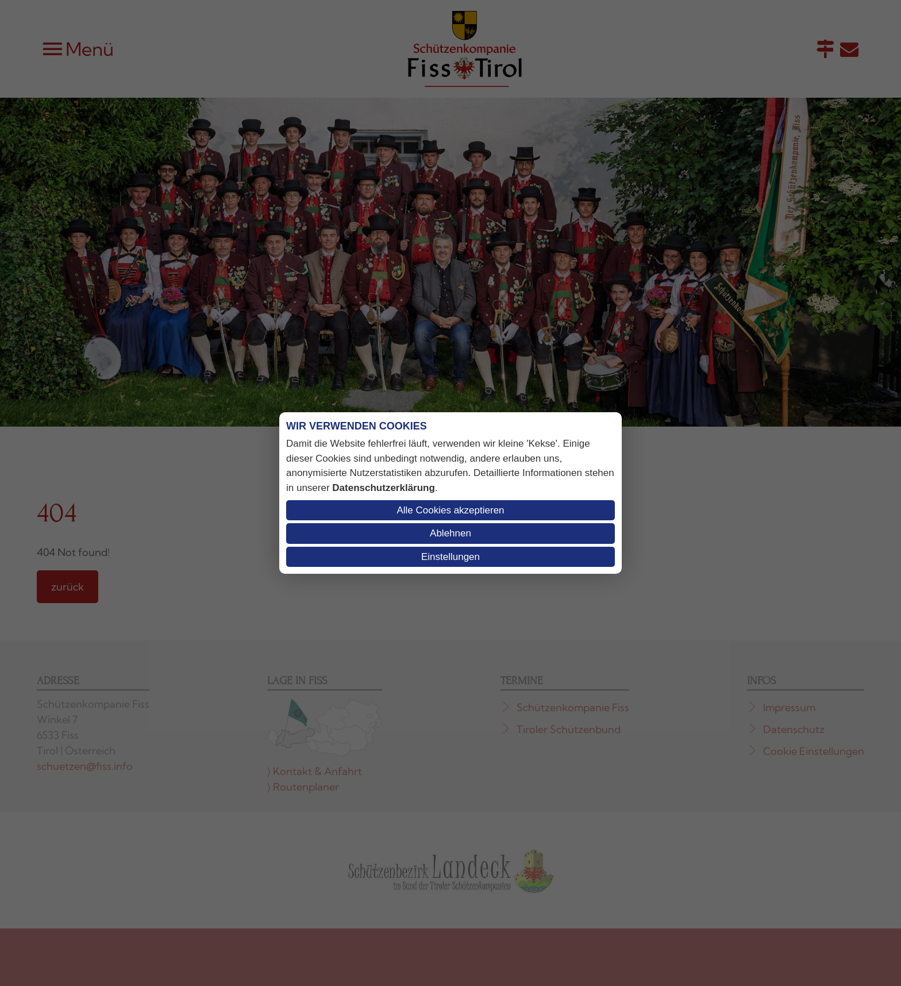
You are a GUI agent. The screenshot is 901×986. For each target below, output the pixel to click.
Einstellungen (450, 556)
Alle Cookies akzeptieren (450, 510)
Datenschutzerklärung (383, 487)
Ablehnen (450, 533)
